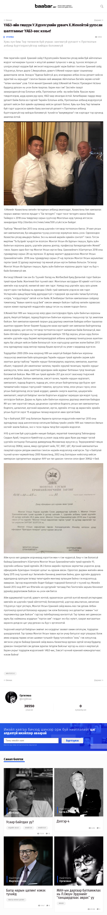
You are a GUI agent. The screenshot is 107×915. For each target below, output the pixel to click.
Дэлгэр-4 (63, 821)
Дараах (98, 20)
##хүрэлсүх (10, 673)
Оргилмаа (10, 37)
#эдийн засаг (13, 828)
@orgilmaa (25, 698)
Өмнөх (8, 20)
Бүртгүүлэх (72, 740)
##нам (61, 903)
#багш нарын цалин (16, 900)
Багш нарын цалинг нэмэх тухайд (26, 892)
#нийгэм (28, 828)
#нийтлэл (42, 828)
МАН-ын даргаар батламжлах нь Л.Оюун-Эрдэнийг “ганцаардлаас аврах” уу (79, 894)
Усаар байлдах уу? (20, 822)
